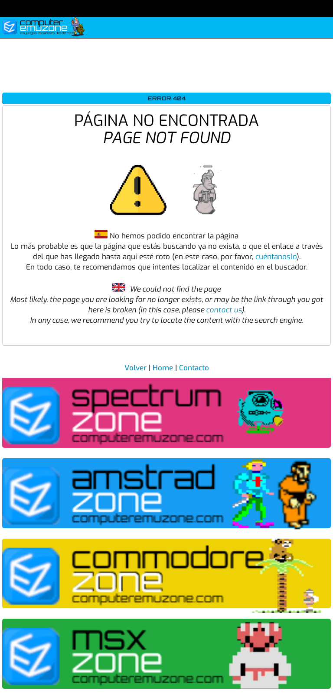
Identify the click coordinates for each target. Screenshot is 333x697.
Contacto (194, 368)
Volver (135, 368)
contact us (224, 310)
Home (163, 368)
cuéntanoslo (276, 257)
